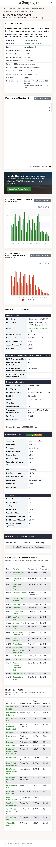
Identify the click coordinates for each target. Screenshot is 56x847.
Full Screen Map (41, 98)
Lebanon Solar (11, 757)
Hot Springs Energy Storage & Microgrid (19, 650)
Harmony (9, 742)
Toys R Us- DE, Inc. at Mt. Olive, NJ (12, 811)
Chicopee (16, 608)
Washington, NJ (11, 11)
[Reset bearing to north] (49, 110)
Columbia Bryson (19, 604)
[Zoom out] (49, 107)
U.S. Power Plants (13, 9)
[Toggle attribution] (50, 166)
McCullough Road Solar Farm (10, 779)
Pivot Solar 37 (18, 656)
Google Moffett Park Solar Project (18, 586)
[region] (28, 135)
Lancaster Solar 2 (19, 623)
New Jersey (26, 9)
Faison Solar (17, 644)
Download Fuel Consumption (40, 255)
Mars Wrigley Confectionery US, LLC (11, 771)
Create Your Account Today (19, 189)
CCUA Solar (17, 659)
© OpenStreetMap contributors (39, 166)
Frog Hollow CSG (19, 673)
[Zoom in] (49, 104)
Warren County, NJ (38, 9)
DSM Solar (10, 733)
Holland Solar (11, 745)
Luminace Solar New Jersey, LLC (35, 44)
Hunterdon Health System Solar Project (11, 751)
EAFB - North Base (19, 592)
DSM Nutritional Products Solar (11, 727)
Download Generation (42, 200)
